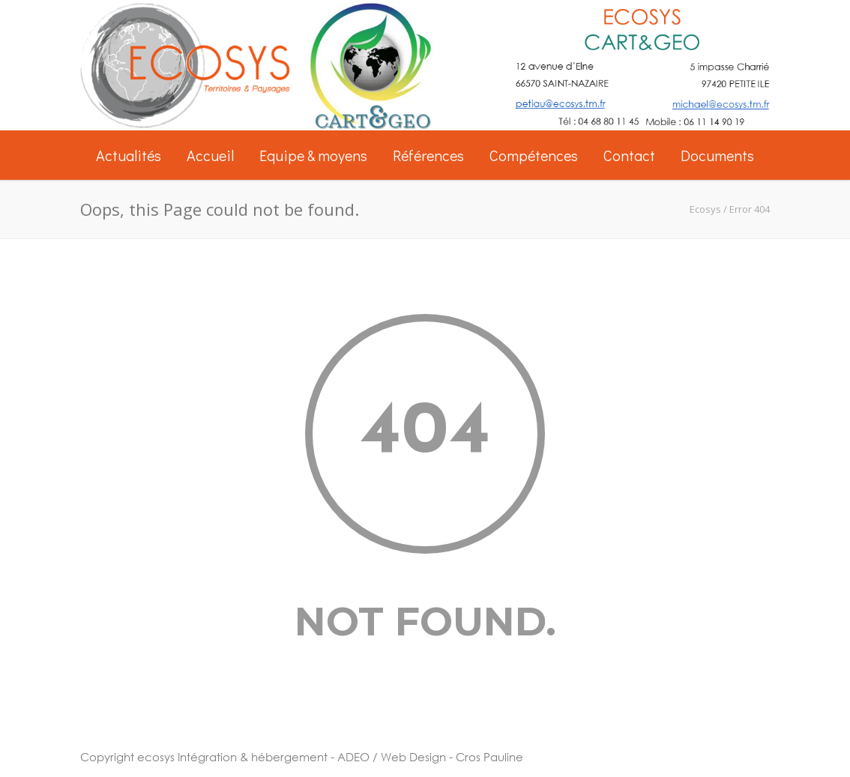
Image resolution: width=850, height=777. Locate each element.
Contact (629, 155)
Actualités (128, 155)
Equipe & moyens (313, 155)
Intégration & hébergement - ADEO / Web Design (312, 756)
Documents (717, 155)
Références (428, 155)
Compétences (533, 155)
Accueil (210, 155)
